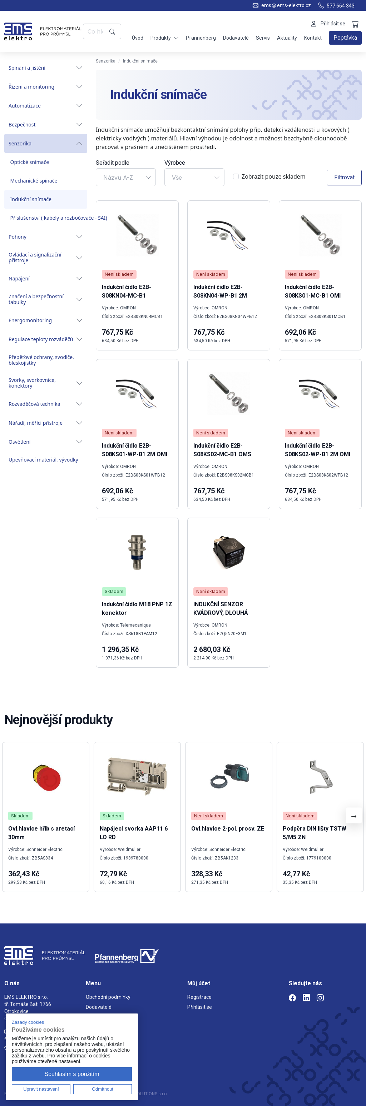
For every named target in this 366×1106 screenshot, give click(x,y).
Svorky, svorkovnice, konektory (46, 383)
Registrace (199, 997)
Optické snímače (29, 162)
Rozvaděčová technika (46, 404)
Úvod (137, 38)
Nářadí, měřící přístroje (46, 423)
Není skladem (119, 274)
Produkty (164, 38)
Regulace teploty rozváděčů (46, 339)
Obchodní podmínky (108, 997)
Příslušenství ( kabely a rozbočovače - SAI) (48, 217)
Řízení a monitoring (46, 86)
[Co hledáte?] (95, 31)
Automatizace (46, 105)
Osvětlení (46, 441)
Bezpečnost (46, 124)
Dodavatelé (236, 38)
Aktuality (287, 38)
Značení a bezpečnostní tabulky (46, 299)
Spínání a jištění (46, 67)
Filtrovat (344, 177)
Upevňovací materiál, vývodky (43, 459)
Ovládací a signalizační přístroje (46, 257)
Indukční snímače (30, 199)
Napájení (46, 278)
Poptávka (345, 37)
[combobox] (126, 177)
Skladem (114, 591)
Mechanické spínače (34, 180)
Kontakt (313, 38)
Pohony (46, 236)
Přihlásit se (199, 1007)
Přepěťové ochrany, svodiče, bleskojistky (41, 360)
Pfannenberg (201, 38)
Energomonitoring (46, 320)
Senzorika (46, 143)
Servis (263, 38)
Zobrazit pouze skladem (274, 176)
